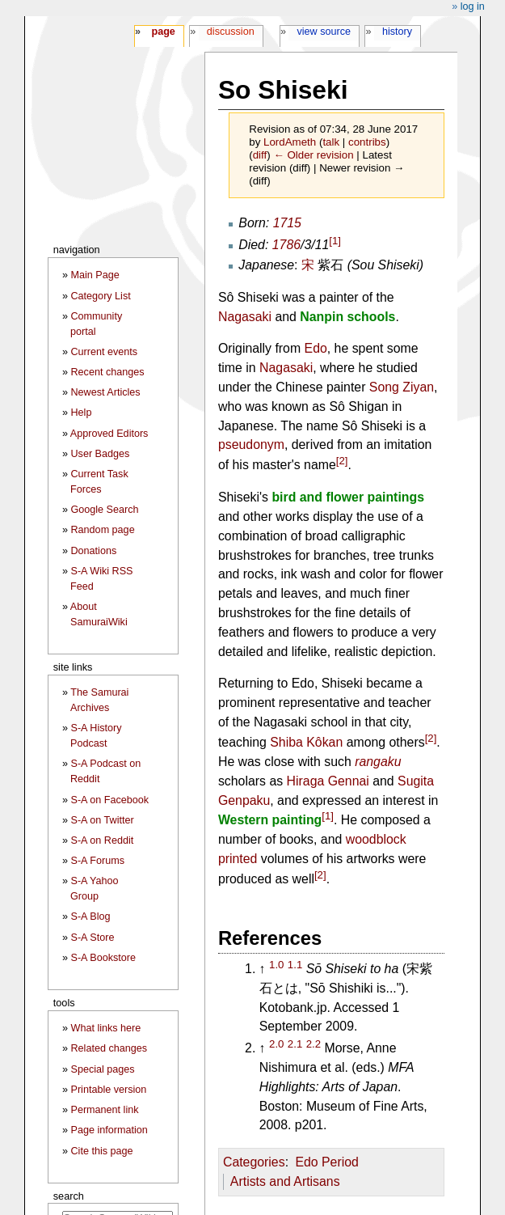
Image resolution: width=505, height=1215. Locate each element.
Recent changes (108, 372)
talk (330, 142)
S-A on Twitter (102, 820)
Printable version (109, 1089)
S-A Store (93, 937)
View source (324, 31)
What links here (106, 1028)
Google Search (105, 509)
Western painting (270, 821)
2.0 (276, 1044)
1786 (286, 245)
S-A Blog (91, 916)
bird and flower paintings (347, 497)
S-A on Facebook (110, 800)
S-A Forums (97, 860)
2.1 (295, 1044)
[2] (342, 461)
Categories (254, 1162)
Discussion (231, 31)
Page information (109, 1130)
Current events (104, 352)
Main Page (95, 275)
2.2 (313, 1044)
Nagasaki (244, 317)
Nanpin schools (347, 317)
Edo (316, 348)
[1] (335, 240)
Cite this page (102, 1151)
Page (163, 31)
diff (260, 155)
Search (68, 1196)
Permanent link (105, 1110)
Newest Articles (106, 392)
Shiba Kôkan (306, 742)
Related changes (109, 1048)
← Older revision (313, 155)
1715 (287, 223)
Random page (103, 530)
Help (81, 412)
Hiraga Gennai (328, 781)
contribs (367, 142)
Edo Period (326, 1162)
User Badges (100, 453)
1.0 (276, 965)
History (397, 31)
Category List (101, 296)
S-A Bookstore (104, 957)
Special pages (103, 1069)
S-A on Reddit (102, 840)
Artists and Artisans (285, 1181)
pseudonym (251, 444)
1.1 (295, 965)
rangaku (378, 761)
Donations (94, 551)
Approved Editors (109, 433)
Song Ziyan (401, 387)
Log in (473, 6)
